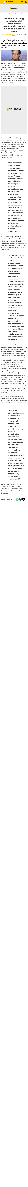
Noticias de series (12, 13)
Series (7, 13)
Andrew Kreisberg (7, 63)
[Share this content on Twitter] (23, 499)
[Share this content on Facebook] (20, 499)
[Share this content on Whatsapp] (17, 499)
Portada (3, 13)
